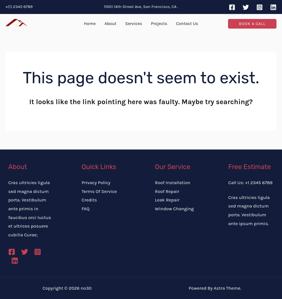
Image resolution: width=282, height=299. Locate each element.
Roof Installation (172, 182)
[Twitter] (246, 7)
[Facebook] (232, 7)
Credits (89, 200)
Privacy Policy (96, 182)
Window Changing (174, 208)
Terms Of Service (99, 191)
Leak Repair (167, 200)
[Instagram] (259, 7)
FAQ (86, 208)
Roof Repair (167, 191)
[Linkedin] (273, 7)
